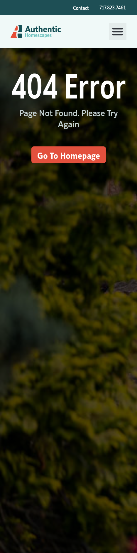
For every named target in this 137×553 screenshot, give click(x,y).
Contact (81, 7)
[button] (117, 31)
